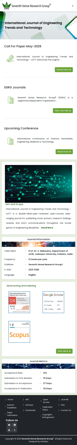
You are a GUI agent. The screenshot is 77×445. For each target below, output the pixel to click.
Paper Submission (12, 414)
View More (64, 351)
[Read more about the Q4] (19, 302)
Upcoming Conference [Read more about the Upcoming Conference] (21, 128)
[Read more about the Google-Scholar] (53, 302)
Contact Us (66, 410)
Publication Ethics (48, 408)
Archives (29, 405)
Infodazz (44, 441)
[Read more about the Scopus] (19, 331)
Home (10, 399)
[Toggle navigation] (72, 6)
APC (27, 399)
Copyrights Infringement (48, 416)
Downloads (30, 410)
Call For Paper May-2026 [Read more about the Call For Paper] (22, 46)
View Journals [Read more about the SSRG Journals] (63, 110)
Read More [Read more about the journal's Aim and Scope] (47, 227)
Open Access (46, 401)
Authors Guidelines (11, 406)
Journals (64, 399)
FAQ (63, 405)
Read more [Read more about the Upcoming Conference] (64, 151)
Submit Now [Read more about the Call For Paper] (64, 69)
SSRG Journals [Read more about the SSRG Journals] (15, 87)
